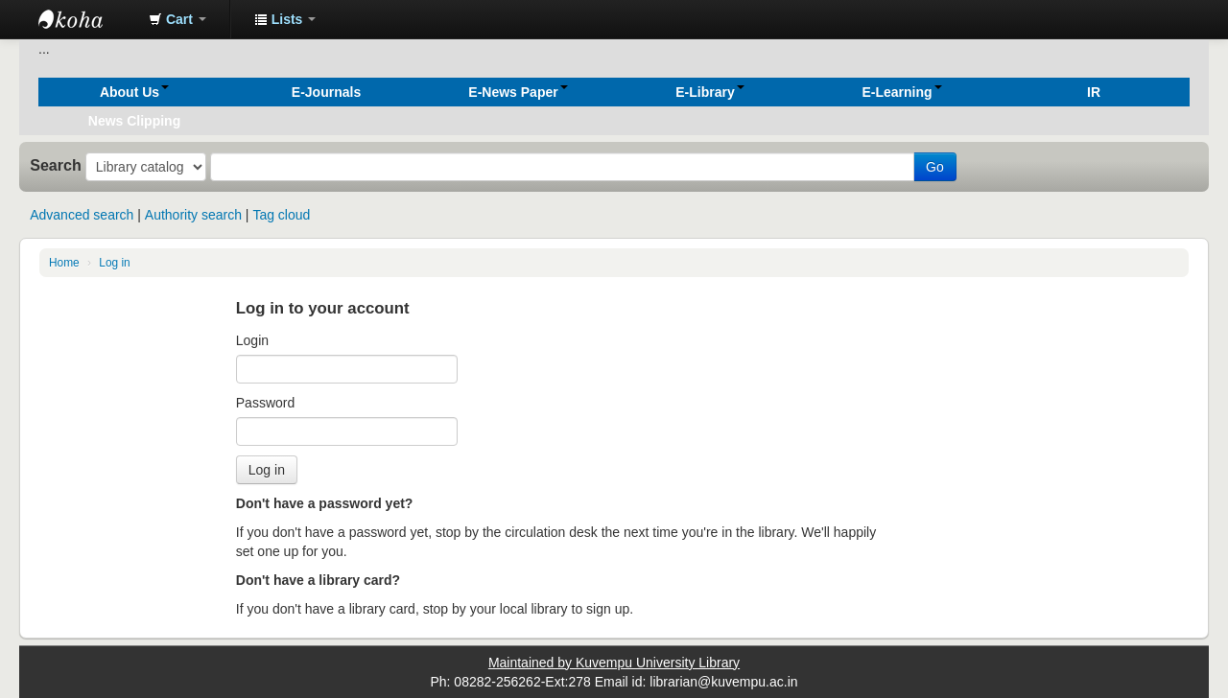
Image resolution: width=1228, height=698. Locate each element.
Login (252, 340)
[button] (177, 19)
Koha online (86, 19)
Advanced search (81, 214)
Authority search (193, 214)
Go (935, 166)
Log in (114, 262)
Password (265, 402)
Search (56, 165)
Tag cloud (281, 214)
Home (64, 262)
